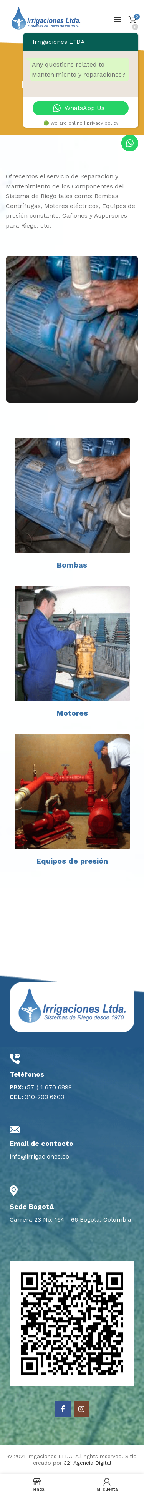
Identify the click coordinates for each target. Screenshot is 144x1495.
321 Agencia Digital (87, 1463)
